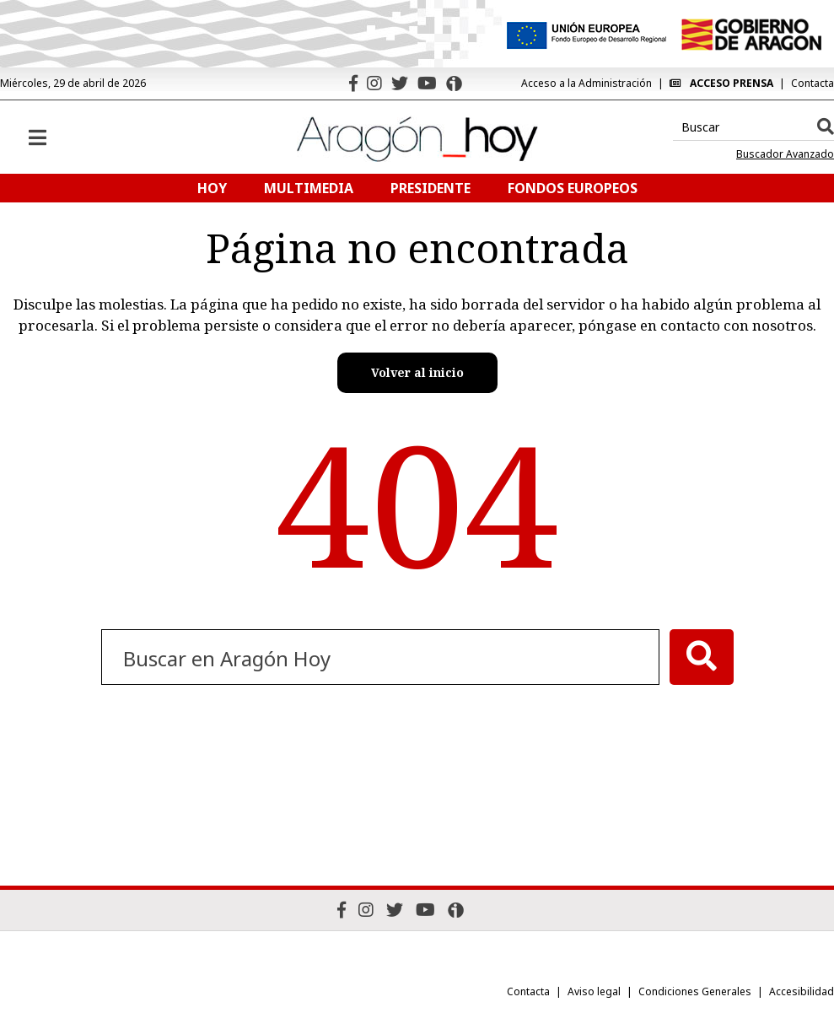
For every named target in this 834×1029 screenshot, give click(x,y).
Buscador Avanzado (785, 154)
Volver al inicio (417, 372)
